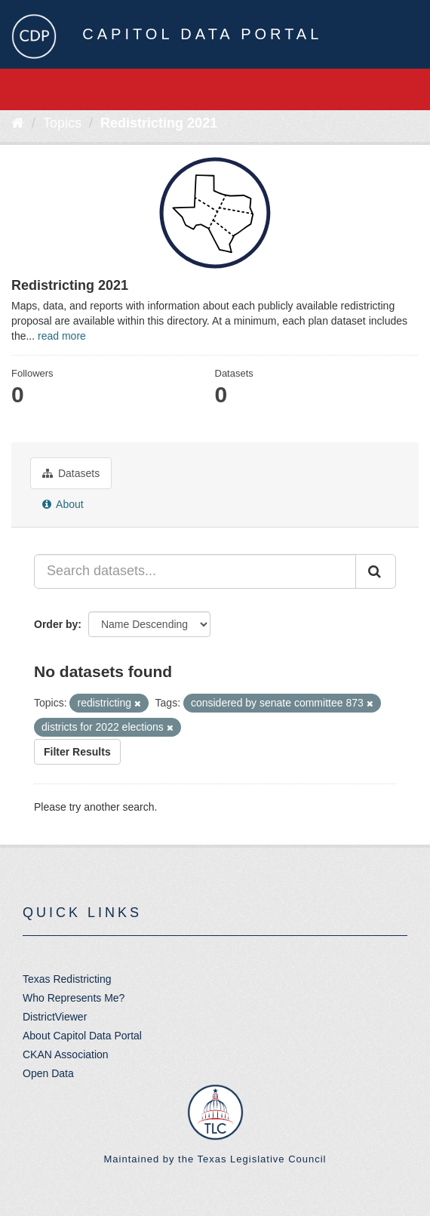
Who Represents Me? (73, 998)
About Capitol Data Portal (82, 1036)
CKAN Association (66, 1054)
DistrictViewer (55, 1017)
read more (62, 336)
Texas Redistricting (67, 979)
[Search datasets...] (195, 571)
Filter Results (77, 752)
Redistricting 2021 (158, 123)
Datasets (71, 473)
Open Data (48, 1073)
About (63, 504)
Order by (56, 624)
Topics (62, 123)
